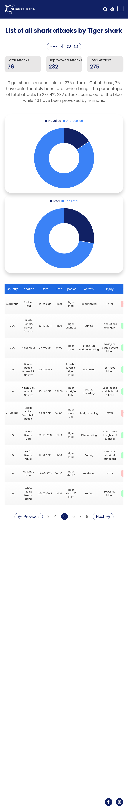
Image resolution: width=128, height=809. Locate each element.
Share (53, 46)
